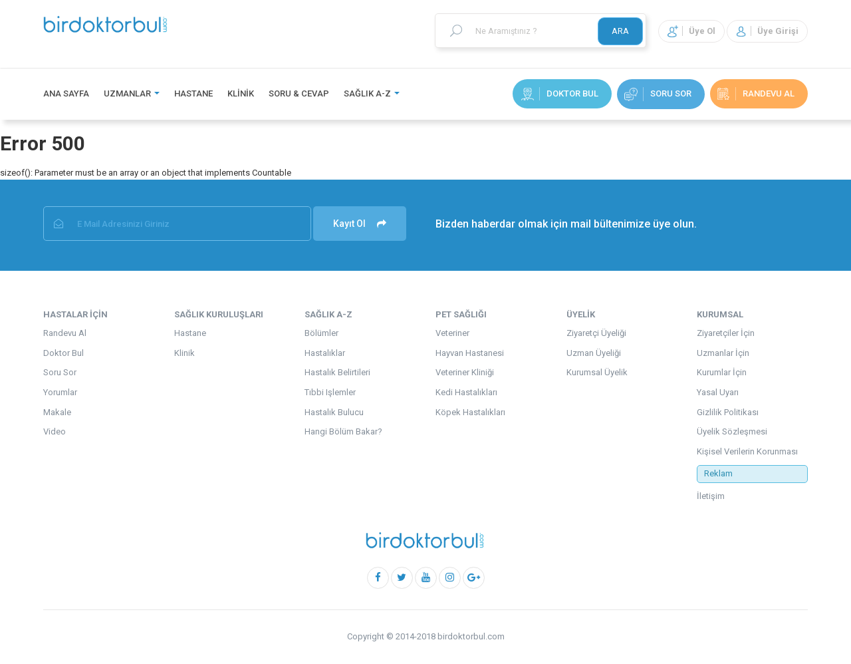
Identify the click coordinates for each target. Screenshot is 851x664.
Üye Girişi (767, 31)
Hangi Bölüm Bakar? (343, 431)
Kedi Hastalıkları (466, 392)
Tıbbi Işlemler (330, 392)
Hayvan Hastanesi (469, 353)
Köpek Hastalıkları (470, 412)
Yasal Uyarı (718, 392)
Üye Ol (691, 31)
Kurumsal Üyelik (597, 372)
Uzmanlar (132, 93)
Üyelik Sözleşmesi (732, 431)
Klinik (240, 93)
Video (54, 431)
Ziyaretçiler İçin (726, 333)
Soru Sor (657, 94)
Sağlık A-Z (372, 93)
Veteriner (452, 333)
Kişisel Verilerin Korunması (747, 451)
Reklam (718, 473)
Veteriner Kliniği (464, 372)
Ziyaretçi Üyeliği (596, 333)
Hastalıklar (324, 353)
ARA (620, 31)
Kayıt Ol (359, 223)
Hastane (193, 93)
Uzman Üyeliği (593, 353)
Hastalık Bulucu (334, 412)
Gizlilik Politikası (728, 412)
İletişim (711, 496)
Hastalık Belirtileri (337, 372)
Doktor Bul (559, 93)
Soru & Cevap (299, 93)
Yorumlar (60, 392)
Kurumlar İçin (722, 372)
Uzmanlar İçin (723, 353)
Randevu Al (64, 333)
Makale (57, 412)
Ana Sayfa (66, 93)
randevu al (755, 93)
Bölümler (321, 333)
